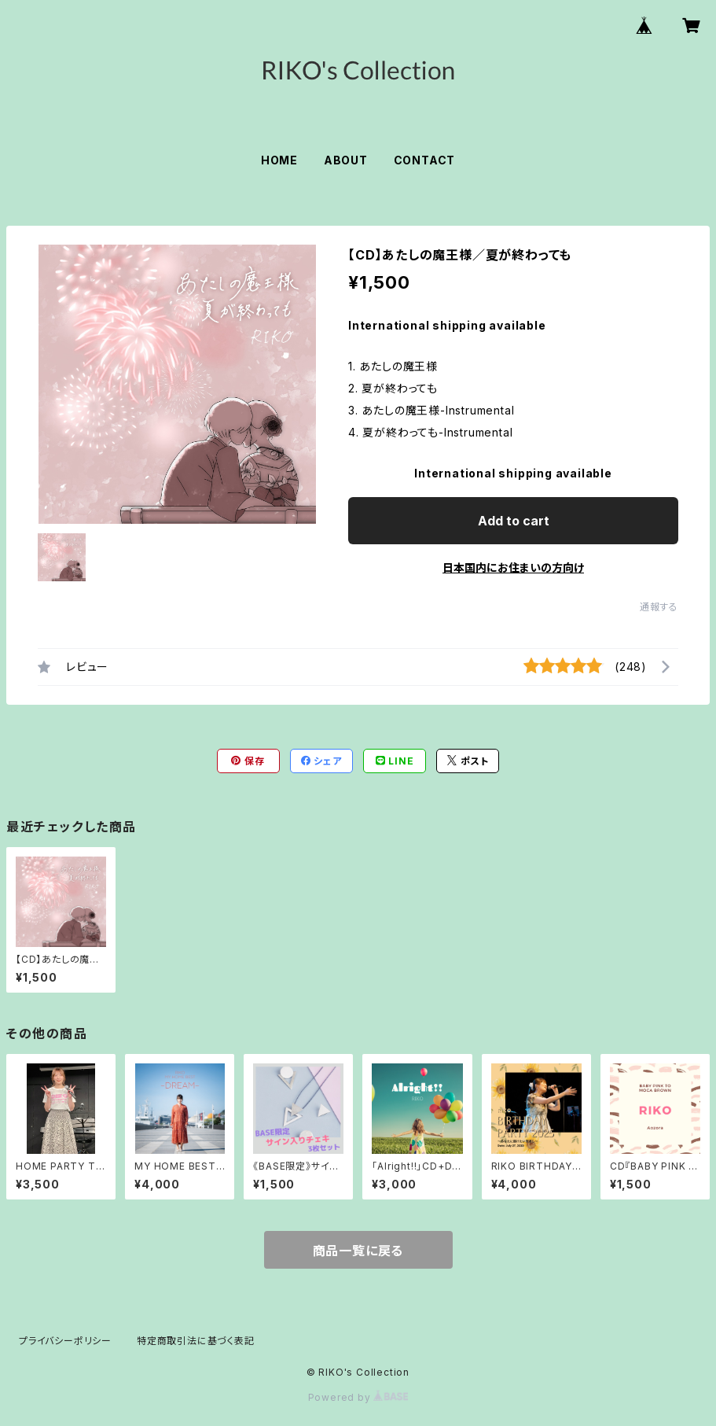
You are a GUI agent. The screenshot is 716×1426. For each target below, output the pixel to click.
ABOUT (346, 160)
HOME (279, 160)
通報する (659, 607)
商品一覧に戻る (358, 1250)
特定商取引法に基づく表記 (196, 1341)
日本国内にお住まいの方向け (513, 567)
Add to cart (513, 521)
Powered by (358, 1397)
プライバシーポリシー (65, 1341)
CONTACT (425, 160)
